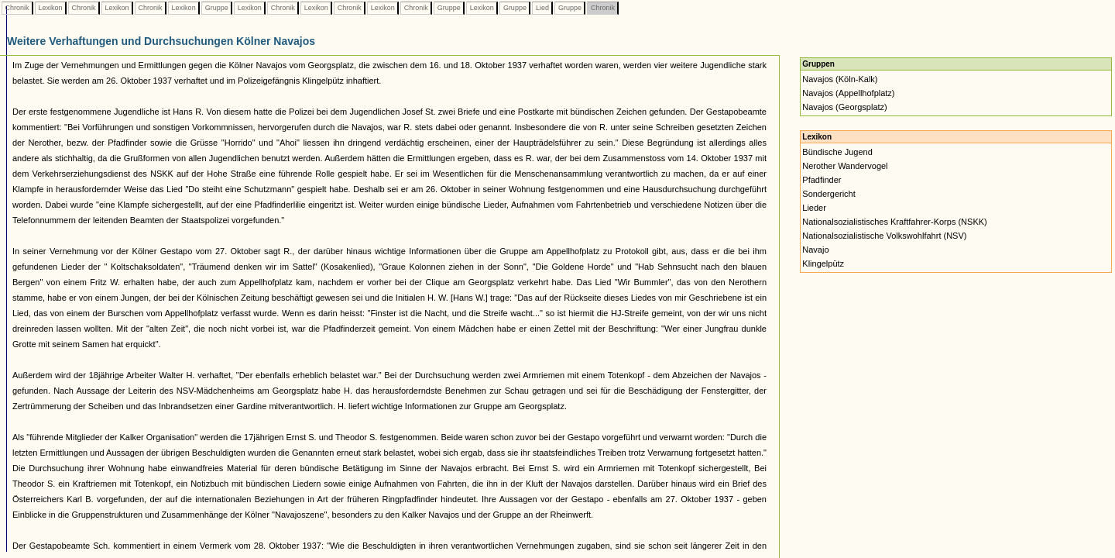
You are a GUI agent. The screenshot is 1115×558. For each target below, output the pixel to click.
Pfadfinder (821, 179)
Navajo (815, 249)
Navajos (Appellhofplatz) (848, 93)
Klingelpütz (823, 263)
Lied (542, 8)
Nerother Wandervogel (844, 165)
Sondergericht (829, 193)
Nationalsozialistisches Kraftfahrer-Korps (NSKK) (894, 221)
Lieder (814, 207)
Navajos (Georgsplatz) (844, 107)
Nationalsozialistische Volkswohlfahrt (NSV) (884, 235)
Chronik (17, 8)
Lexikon (50, 8)
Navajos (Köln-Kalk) (839, 79)
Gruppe (216, 8)
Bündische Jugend (837, 152)
